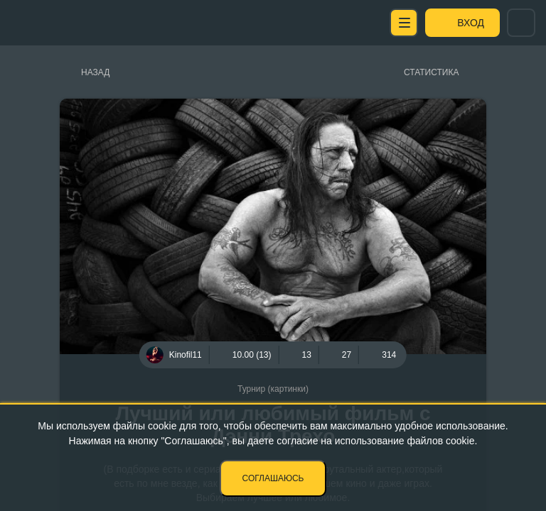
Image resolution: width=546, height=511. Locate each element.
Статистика (431, 72)
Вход (470, 22)
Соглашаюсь (273, 478)
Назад (95, 72)
